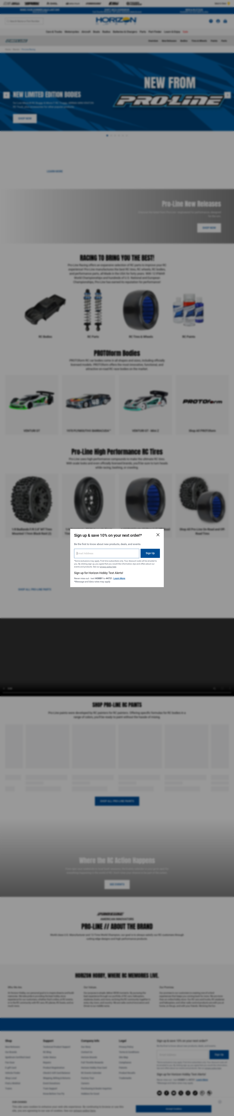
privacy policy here (108, 567)
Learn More (119, 578)
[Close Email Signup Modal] (158, 535)
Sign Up (150, 553)
